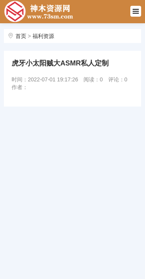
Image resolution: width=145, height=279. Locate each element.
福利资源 (43, 36)
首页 (20, 36)
